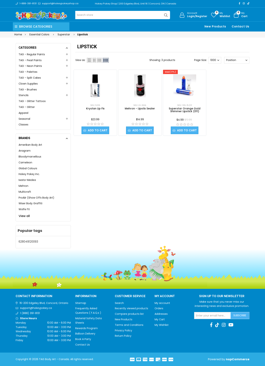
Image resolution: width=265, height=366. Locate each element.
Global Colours (28, 168)
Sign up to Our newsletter (221, 296)
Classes (23, 124)
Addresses (161, 314)
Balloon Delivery (85, 333)
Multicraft (25, 192)
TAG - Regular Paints (32, 54)
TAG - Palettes (28, 72)
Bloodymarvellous (30, 156)
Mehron (23, 186)
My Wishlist (162, 325)
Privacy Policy (123, 330)
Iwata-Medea (27, 180)
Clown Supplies (28, 83)
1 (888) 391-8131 (30, 313)
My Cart (160, 319)
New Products (215, 26)
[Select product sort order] (236, 60)
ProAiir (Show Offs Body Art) (36, 197)
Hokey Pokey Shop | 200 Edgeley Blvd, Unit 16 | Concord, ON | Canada (135, 3)
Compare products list (129, 314)
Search (119, 303)
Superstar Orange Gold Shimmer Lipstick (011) (184, 110)
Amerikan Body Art (30, 145)
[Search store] (122, 15)
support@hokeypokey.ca (36, 308)
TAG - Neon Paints (30, 66)
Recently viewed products (131, 308)
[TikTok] (248, 3)
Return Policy (123, 336)
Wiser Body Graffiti (30, 203)
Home (18, 34)
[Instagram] (244, 3)
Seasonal (24, 119)
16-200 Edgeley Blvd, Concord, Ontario (44, 303)
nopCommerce (237, 359)
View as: (80, 60)
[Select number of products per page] (214, 60)
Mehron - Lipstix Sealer (140, 108)
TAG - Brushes (28, 89)
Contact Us (240, 26)
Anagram (25, 151)
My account (162, 303)
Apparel (23, 113)
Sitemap (80, 303)
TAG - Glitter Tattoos (32, 101)
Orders (159, 308)
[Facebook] (239, 3)
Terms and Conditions (129, 325)
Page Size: (200, 60)
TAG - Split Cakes (30, 78)
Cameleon (25, 162)
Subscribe (239, 315)
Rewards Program (86, 328)
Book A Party (83, 339)
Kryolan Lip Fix (95, 108)
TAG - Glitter (27, 107)
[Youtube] (230, 325)
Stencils (24, 95)
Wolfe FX (24, 209)
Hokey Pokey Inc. (29, 174)
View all (24, 216)
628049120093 (28, 242)
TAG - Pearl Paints (30, 60)
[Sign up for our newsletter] (212, 315)
